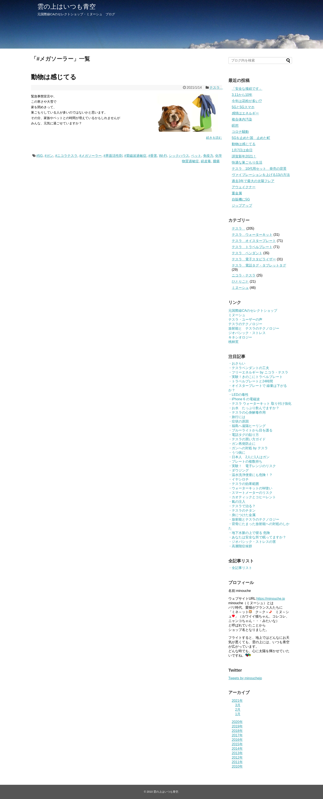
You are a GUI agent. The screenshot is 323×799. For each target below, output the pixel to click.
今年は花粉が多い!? (247, 101)
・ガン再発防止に (242, 443)
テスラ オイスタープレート (254, 241)
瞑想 (235, 125)
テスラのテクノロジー (245, 324)
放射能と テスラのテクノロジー (253, 328)
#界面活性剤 (113, 155)
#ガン (49, 155)
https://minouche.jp (270, 598)
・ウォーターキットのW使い (250, 488)
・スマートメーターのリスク (250, 492)
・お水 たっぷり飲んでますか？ (253, 408)
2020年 (237, 722)
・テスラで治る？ (242, 506)
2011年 (237, 762)
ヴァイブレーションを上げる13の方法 (261, 175)
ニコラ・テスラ (244, 275)
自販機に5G (241, 199)
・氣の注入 (236, 501)
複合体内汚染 (242, 119)
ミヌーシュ (240, 287)
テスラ (216, 87)
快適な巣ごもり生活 (247, 162)
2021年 (237, 700)
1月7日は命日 (242, 150)
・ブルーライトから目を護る (250, 430)
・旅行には (236, 417)
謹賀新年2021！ (244, 156)
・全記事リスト (240, 568)
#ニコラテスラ (66, 155)
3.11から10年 (242, 95)
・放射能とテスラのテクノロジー (253, 519)
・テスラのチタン (242, 510)
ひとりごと (240, 281)
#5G (39, 155)
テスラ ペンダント (247, 253)
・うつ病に (236, 452)
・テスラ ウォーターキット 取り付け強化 (259, 403)
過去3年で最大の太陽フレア (253, 181)
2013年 (237, 753)
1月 (237, 714)
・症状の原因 (238, 421)
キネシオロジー (240, 337)
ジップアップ (242, 205)
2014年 (237, 748)
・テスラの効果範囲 (243, 484)
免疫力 (208, 155)
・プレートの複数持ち (245, 461)
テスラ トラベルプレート (252, 247)
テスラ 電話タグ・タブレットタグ (259, 265)
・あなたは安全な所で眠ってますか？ (257, 537)
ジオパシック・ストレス (247, 333)
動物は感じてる (53, 76)
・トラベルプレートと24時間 (250, 381)
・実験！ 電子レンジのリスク (252, 466)
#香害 (152, 155)
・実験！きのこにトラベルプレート (255, 377)
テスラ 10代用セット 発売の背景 (259, 168)
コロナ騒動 (240, 131)
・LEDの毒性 (238, 394)
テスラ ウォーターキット (252, 234)
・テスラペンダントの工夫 (248, 368)
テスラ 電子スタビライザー (254, 259)
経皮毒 (206, 161)
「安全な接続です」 (247, 88)
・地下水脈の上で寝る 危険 (249, 533)
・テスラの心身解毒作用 (247, 412)
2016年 (237, 739)
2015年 (237, 744)
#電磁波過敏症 (135, 155)
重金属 (237, 193)
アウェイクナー (244, 187)
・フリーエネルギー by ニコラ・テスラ (258, 372)
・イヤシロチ (238, 479)
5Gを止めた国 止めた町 (251, 138)
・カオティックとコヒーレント (252, 497)
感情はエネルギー (245, 113)
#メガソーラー (90, 155)
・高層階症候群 (240, 546)
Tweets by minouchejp (245, 678)
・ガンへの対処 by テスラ (248, 448)
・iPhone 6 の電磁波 (244, 399)
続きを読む (214, 137)
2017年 (237, 735)
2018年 (237, 731)
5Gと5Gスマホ (243, 107)
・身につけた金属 (242, 515)
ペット (196, 155)
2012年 (237, 757)
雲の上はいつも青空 (66, 6)
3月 (237, 705)
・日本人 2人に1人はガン (249, 457)
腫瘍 (216, 161)
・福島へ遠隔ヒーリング (247, 426)
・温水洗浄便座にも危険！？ (250, 475)
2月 (237, 709)
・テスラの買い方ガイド (247, 439)
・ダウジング (238, 470)
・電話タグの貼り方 (243, 435)
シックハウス (179, 155)
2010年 (237, 766)
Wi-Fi (163, 155)
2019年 (237, 726)
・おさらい (236, 363)
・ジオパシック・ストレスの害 (252, 541)
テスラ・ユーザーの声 (245, 319)
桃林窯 (233, 342)
